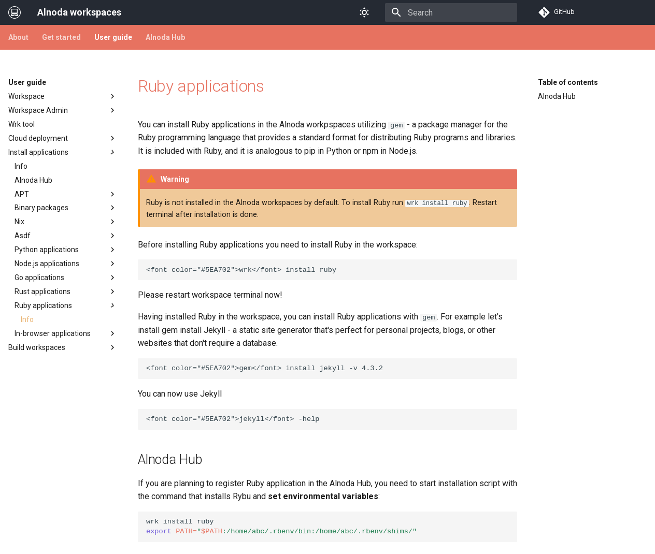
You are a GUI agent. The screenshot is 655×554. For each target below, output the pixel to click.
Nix (66, 221)
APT (66, 194)
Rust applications (66, 291)
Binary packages (66, 207)
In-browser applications (66, 333)
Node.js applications (66, 263)
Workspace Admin (62, 110)
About (18, 37)
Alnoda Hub (165, 37)
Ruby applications (66, 305)
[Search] (456, 12)
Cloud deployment (62, 138)
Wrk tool (21, 124)
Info (21, 166)
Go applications (66, 277)
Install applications (62, 152)
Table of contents (568, 82)
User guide (113, 37)
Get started (61, 37)
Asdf (66, 235)
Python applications (66, 249)
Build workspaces (62, 347)
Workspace (62, 96)
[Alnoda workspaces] (14, 12)
